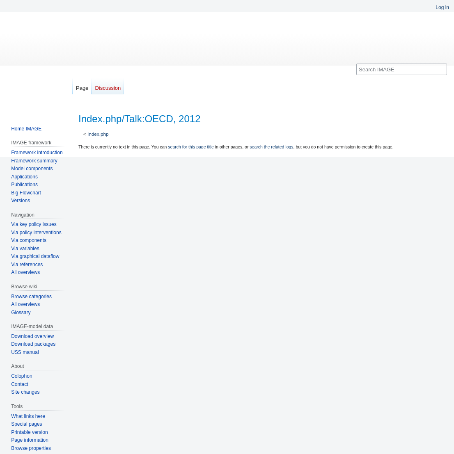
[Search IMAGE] (401, 69)
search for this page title (190, 146)
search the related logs (271, 146)
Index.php (98, 134)
